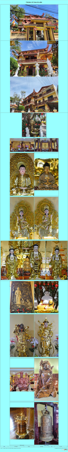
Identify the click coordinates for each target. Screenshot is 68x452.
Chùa (4, 446)
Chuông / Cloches (46, 445)
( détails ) (34, 137)
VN (51, 446)
